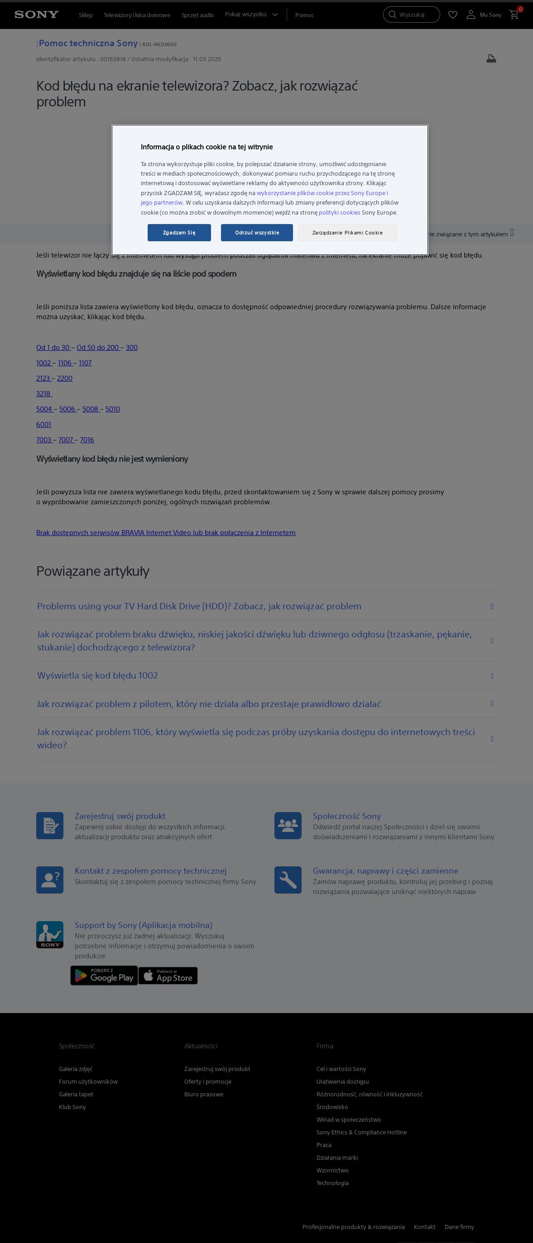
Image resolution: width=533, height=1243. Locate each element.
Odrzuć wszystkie (257, 232)
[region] (269, 190)
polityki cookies (339, 212)
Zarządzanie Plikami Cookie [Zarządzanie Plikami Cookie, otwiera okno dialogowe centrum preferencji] (347, 232)
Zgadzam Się (179, 232)
